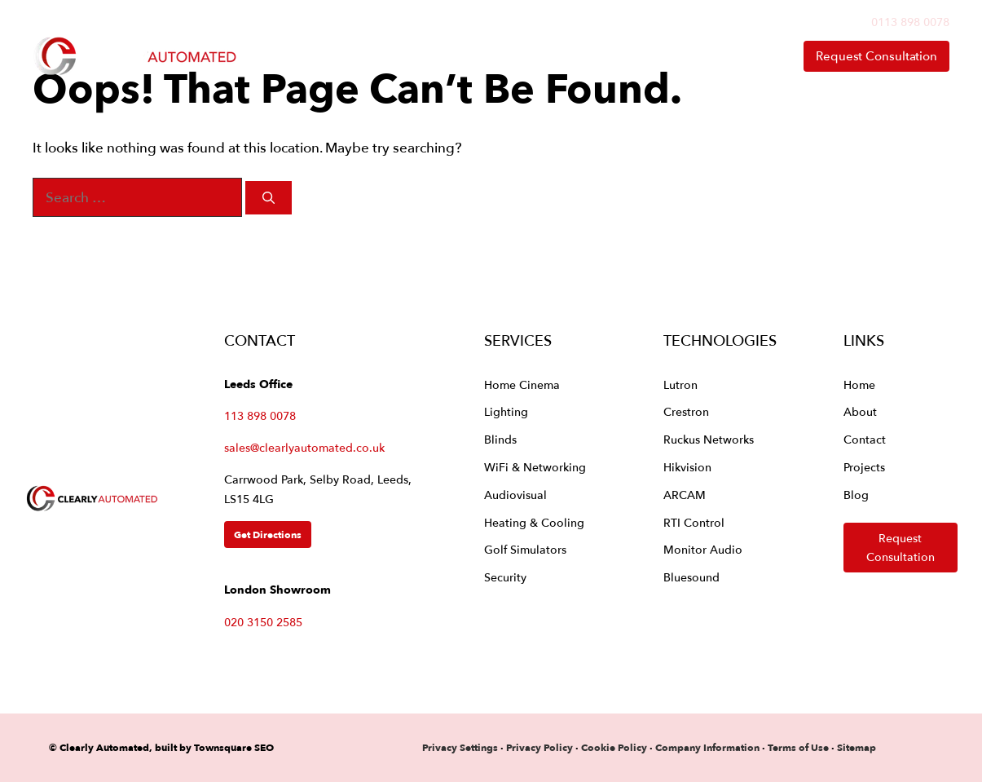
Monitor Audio (702, 549)
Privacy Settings (460, 747)
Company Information (707, 747)
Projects (864, 466)
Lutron (680, 384)
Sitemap (856, 747)
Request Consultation (876, 56)
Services (383, 56)
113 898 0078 (260, 415)
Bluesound (691, 577)
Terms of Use (798, 747)
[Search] (268, 197)
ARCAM (684, 494)
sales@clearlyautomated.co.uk (304, 447)
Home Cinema (522, 384)
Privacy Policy (540, 747)
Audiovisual (515, 494)
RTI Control (693, 522)
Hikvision (687, 466)
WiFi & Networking (535, 466)
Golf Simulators (525, 549)
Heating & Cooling (534, 522)
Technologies (519, 56)
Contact (739, 56)
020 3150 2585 (263, 621)
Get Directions (268, 534)
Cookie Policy (614, 747)
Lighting (506, 411)
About (648, 56)
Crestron (686, 411)
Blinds (500, 439)
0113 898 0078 (910, 21)
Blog (856, 494)
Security (505, 577)
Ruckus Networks (708, 439)
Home (280, 56)
